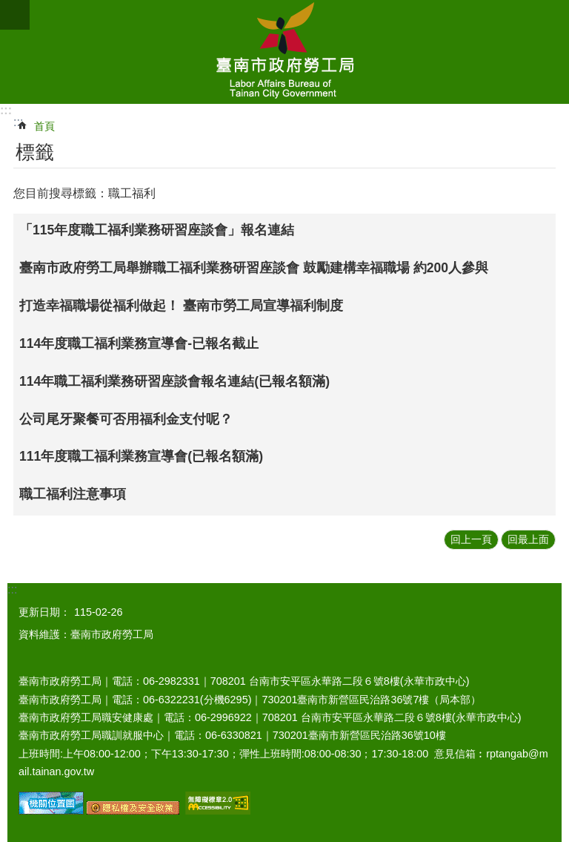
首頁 (44, 126)
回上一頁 (471, 539)
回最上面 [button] (528, 539)
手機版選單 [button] (15, 15)
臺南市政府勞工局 (284, 52)
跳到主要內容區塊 (7, 7)
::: (6, 110)
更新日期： (44, 612)
